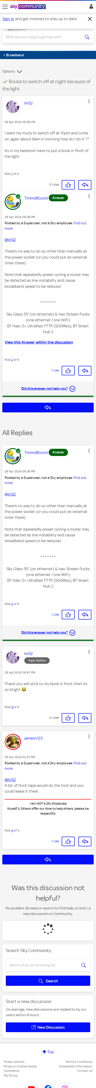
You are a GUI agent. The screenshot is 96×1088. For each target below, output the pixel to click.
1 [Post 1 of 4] (12, 174)
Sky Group (11, 1075)
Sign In (90, 7)
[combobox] (43, 37)
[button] (89, 101)
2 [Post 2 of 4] (12, 359)
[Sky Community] (28, 6)
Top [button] (50, 1052)
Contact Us (84, 1070)
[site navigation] (5, 6)
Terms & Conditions (79, 1061)
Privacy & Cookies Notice (20, 1066)
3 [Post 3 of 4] (12, 707)
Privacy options (14, 1061)
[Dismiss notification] (90, 19)
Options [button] (8, 71)
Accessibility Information (75, 1066)
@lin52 (10, 239)
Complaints (11, 1070)
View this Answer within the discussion (39, 342)
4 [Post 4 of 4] (12, 830)
